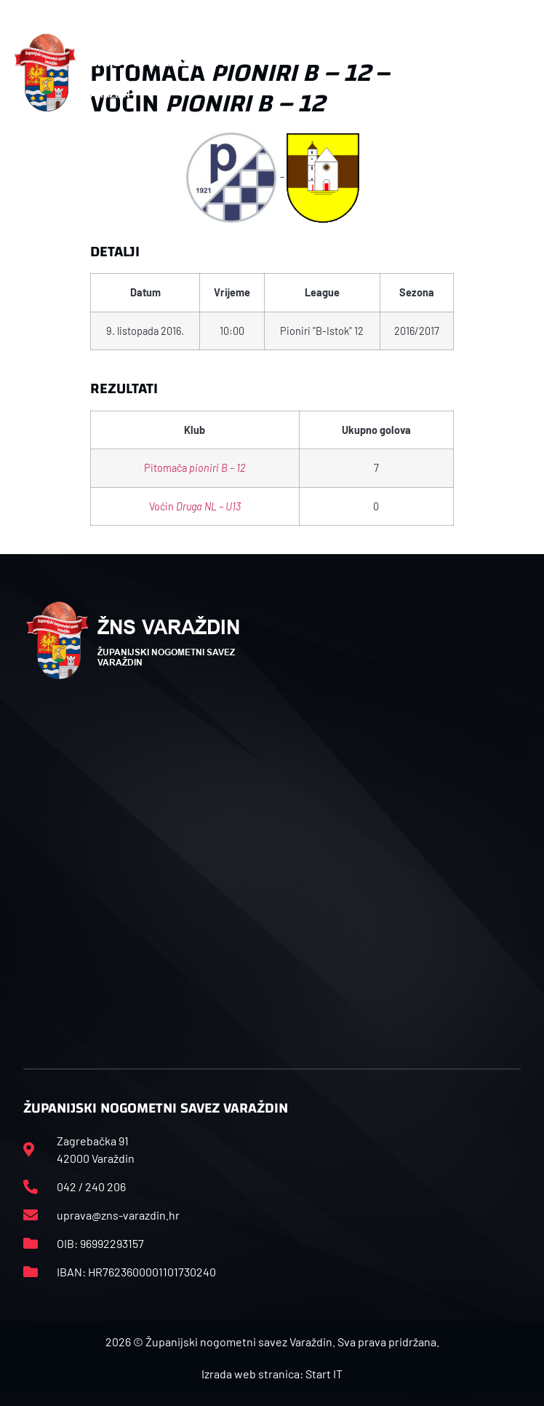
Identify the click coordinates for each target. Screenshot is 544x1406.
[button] (523, 72)
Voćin (195, 506)
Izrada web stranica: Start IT (272, 1374)
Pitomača (194, 468)
